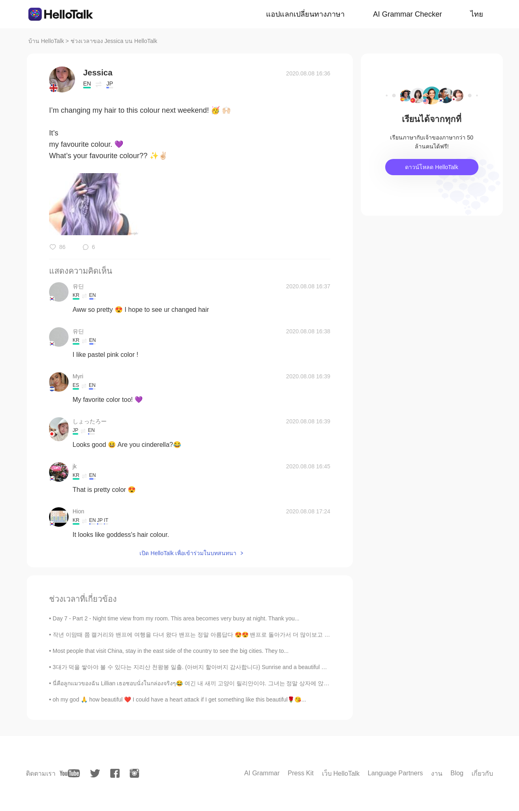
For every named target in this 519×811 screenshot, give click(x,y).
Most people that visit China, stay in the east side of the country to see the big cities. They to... (171, 651)
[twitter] (95, 773)
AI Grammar (261, 773)
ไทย (476, 14)
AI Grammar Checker (407, 14)
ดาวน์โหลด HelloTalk (431, 167)
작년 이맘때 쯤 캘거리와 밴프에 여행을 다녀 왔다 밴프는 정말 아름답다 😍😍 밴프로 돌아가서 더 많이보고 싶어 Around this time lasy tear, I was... (237, 634)
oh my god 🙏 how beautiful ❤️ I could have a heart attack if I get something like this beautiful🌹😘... (179, 699)
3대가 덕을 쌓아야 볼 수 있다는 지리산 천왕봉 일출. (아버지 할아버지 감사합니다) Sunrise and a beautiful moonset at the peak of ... (218, 667)
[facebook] (115, 773)
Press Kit (300, 773)
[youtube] (70, 773)
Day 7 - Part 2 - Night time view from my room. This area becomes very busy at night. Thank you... (176, 618)
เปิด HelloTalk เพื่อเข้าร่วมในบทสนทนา (187, 553)
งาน (436, 773)
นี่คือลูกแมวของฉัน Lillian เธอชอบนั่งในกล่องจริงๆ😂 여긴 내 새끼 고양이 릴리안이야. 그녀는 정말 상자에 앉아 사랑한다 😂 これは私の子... (228, 683)
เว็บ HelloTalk (341, 773)
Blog (456, 773)
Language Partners (395, 773)
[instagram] (134, 773)
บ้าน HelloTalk (46, 41)
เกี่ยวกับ (482, 773)
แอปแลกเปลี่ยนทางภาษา (305, 14)
